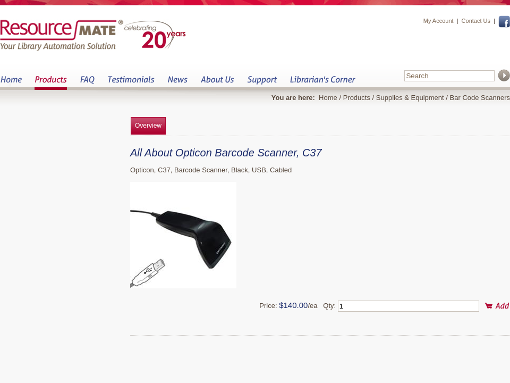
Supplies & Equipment (410, 98)
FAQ (87, 83)
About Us (217, 83)
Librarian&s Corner (322, 83)
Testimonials (131, 83)
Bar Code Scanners (480, 98)
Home (11, 83)
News (177, 83)
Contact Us (476, 21)
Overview (148, 125)
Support (261, 83)
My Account (438, 21)
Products (51, 83)
